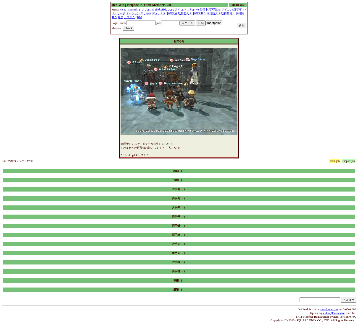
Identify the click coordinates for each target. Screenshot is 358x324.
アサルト (145, 13)
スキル (191, 9)
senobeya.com (329, 309)
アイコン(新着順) (231, 9)
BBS (139, 17)
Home (122, 9)
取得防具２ (199, 13)
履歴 (120, 17)
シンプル (144, 9)
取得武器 (171, 13)
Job (152, 9)
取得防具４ (228, 13)
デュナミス (159, 13)
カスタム (129, 17)
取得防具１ (185, 13)
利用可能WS (213, 9)
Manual (132, 9)
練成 (164, 9)
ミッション (133, 13)
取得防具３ (214, 13)
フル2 (170, 9)
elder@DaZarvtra (334, 313)
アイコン (180, 9)
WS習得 (200, 9)
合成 (158, 9)
